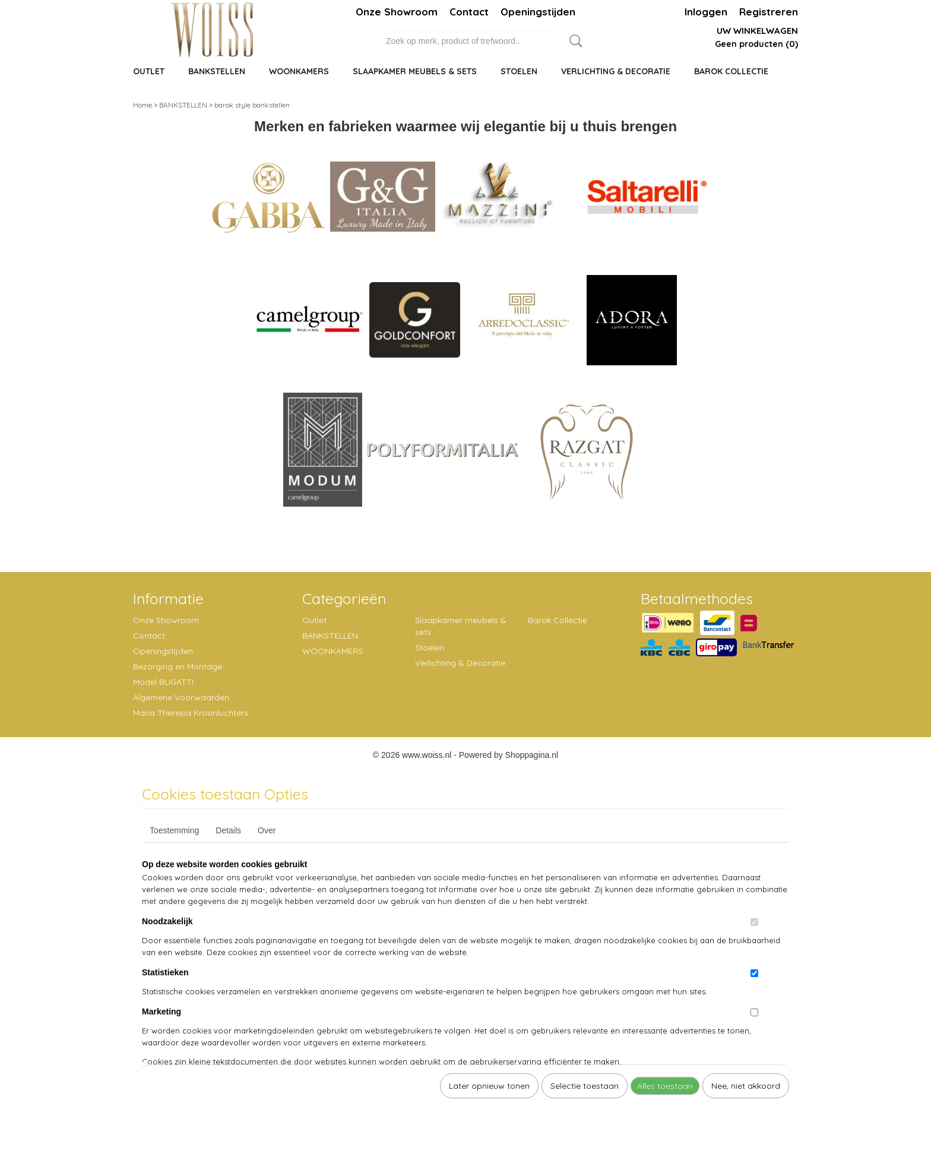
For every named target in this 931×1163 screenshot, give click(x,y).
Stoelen (519, 71)
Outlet (148, 71)
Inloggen (706, 11)
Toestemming (174, 830)
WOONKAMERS (299, 71)
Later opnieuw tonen (489, 1085)
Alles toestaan (665, 1085)
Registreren (768, 11)
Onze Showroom (397, 11)
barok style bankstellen (252, 104)
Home (142, 104)
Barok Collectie (731, 71)
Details (228, 830)
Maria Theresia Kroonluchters (190, 712)
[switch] (754, 922)
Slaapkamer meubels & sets (415, 71)
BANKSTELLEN (216, 71)
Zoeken (573, 41)
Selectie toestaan (584, 1085)
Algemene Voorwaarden (181, 697)
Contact (469, 11)
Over (267, 830)
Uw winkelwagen (757, 30)
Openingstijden (538, 11)
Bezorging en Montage (177, 666)
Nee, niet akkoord (745, 1085)
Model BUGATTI (163, 682)
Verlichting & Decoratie (615, 71)
